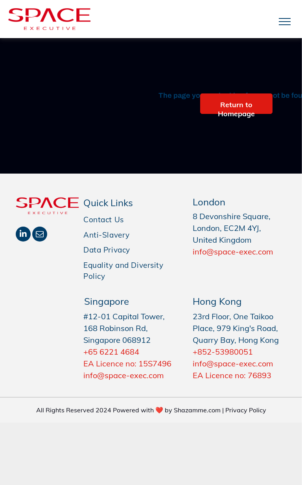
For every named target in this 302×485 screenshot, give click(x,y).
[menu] (284, 21)
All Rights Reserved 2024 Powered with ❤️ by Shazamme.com (128, 410)
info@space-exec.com (233, 251)
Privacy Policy (245, 410)
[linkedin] (23, 235)
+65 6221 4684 (111, 352)
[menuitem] (132, 219)
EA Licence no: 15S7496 (127, 363)
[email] (39, 235)
